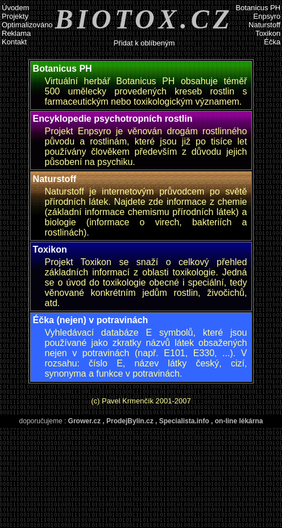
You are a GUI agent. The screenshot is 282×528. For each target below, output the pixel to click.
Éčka (272, 42)
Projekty (15, 16)
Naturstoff (264, 24)
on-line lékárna (239, 421)
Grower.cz (84, 421)
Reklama (16, 33)
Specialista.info (184, 421)
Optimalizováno (27, 24)
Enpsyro (267, 16)
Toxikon (267, 33)
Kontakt (14, 42)
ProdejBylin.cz (130, 421)
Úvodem (15, 7)
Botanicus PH (257, 7)
